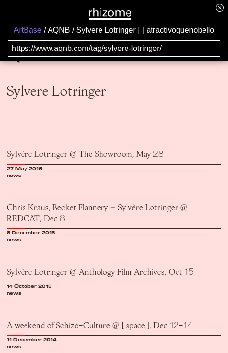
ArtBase (28, 30)
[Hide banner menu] (219, 7)
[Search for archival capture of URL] (114, 48)
